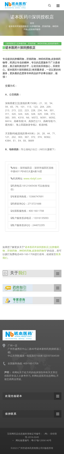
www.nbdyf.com (32, 178)
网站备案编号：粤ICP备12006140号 (33, 440)
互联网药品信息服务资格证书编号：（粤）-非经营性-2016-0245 (32, 435)
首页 (32, 23)
